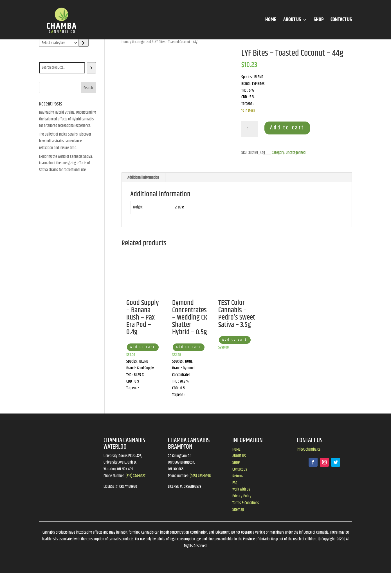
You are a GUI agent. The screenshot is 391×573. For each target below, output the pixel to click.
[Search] (91, 67)
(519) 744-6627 (135, 476)
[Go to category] (83, 43)
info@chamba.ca (308, 449)
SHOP (318, 21)
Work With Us (241, 489)
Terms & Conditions (245, 503)
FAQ (234, 483)
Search (45, 58)
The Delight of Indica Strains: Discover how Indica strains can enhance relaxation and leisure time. (65, 141)
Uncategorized (141, 42)
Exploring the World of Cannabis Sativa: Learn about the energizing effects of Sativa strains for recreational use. (66, 163)
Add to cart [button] (142, 347)
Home (125, 42)
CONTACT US (341, 21)
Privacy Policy (241, 496)
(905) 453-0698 (200, 476)
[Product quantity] (249, 129)
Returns (237, 476)
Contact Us (239, 469)
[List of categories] (58, 43)
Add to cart (287, 127)
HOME (270, 21)
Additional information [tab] (143, 177)
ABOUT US (292, 21)
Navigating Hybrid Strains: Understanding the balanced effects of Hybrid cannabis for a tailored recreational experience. (67, 119)
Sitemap (238, 510)
